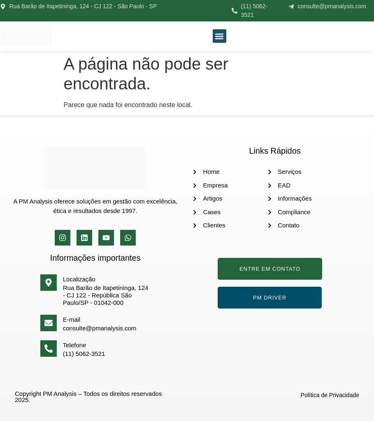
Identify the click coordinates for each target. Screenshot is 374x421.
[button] (219, 36)
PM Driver (269, 298)
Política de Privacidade (330, 395)
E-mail (72, 319)
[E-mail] (48, 323)
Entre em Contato (269, 269)
